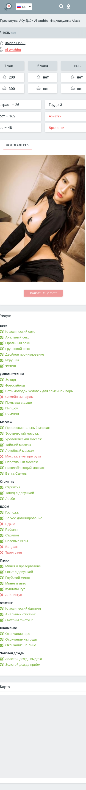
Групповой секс (17, 349)
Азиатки (55, 116)
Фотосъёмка (15, 385)
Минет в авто (15, 583)
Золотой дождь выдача (23, 659)
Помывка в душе (18, 402)
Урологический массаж (23, 439)
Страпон (12, 535)
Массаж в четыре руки (23, 456)
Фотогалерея (18, 145)
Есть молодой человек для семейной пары (39, 391)
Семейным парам (19, 397)
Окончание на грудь (21, 639)
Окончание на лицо (20, 645)
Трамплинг (13, 552)
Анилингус (13, 595)
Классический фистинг (23, 608)
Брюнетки (56, 128)
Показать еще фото (43, 293)
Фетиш (10, 366)
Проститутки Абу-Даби (16, 20)
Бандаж (11, 547)
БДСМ (10, 524)
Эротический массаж (22, 433)
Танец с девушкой (19, 493)
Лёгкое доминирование (23, 518)
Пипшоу (11, 408)
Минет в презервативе (23, 566)
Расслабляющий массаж (24, 468)
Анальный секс (17, 337)
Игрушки (12, 360)
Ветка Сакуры (16, 473)
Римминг (12, 414)
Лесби (10, 499)
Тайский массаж (18, 445)
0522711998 (15, 43)
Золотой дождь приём (22, 665)
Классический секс (20, 332)
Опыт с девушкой (19, 572)
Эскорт (10, 380)
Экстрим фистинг (19, 620)
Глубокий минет (18, 578)
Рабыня (11, 530)
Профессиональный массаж (27, 428)
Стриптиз (12, 487)
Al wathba (41, 20)
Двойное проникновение (24, 354)
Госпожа (12, 512)
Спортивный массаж (21, 462)
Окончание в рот (18, 634)
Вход (68, 6)
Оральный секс (17, 343)
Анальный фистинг (20, 614)
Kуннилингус (15, 589)
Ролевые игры (16, 541)
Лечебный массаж (19, 451)
